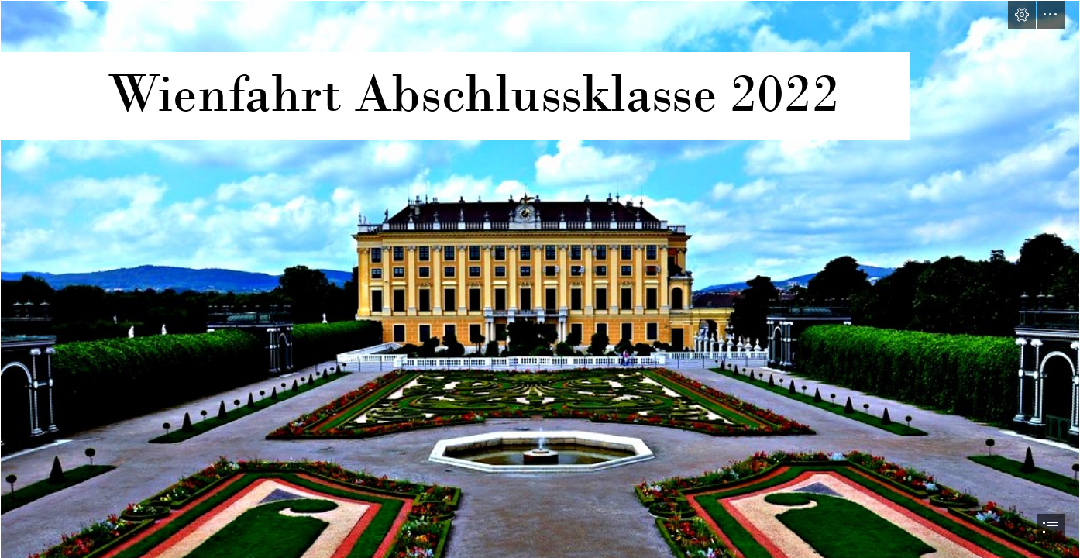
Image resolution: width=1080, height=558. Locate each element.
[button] (1022, 15)
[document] (540, 279)
